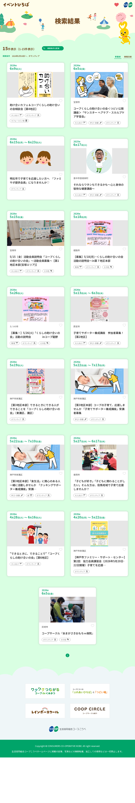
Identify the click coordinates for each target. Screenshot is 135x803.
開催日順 (128, 56)
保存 (60, 102)
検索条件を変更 (57, 48)
